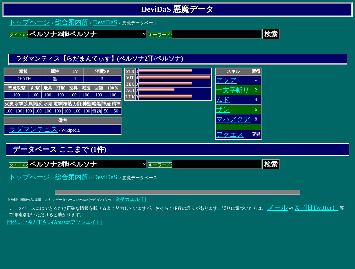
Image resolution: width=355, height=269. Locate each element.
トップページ (29, 22)
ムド (223, 99)
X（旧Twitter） (316, 207)
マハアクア (233, 119)
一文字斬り (233, 90)
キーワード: (204, 34)
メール (277, 207)
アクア (226, 80)
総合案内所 (71, 22)
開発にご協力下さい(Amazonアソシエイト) (54, 222)
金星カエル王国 (132, 199)
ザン (223, 109)
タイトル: (78, 34)
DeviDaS (105, 22)
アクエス (230, 134)
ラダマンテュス (33, 129)
